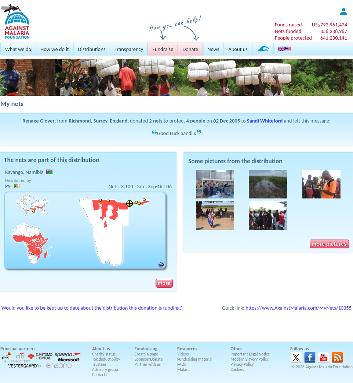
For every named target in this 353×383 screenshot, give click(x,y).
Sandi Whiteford (265, 120)
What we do (18, 49)
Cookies (237, 369)
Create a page (146, 354)
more (164, 283)
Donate (190, 49)
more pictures (329, 244)
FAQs (181, 364)
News (213, 49)
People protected (293, 37)
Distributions (92, 49)
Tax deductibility (106, 359)
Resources (187, 348)
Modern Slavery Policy (249, 359)
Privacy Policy (242, 364)
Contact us (101, 374)
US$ (329, 24)
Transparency (128, 49)
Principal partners (17, 348)
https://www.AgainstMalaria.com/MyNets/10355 (298, 307)
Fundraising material (194, 359)
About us (237, 49)
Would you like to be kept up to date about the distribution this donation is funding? (91, 307)
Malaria (183, 369)
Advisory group (105, 369)
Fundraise (162, 49)
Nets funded (288, 31)
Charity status (104, 354)
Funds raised (288, 24)
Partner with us (148, 364)
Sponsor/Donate (149, 359)
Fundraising (146, 348)
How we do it (54, 49)
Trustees (99, 364)
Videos (183, 354)
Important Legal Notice (250, 354)
